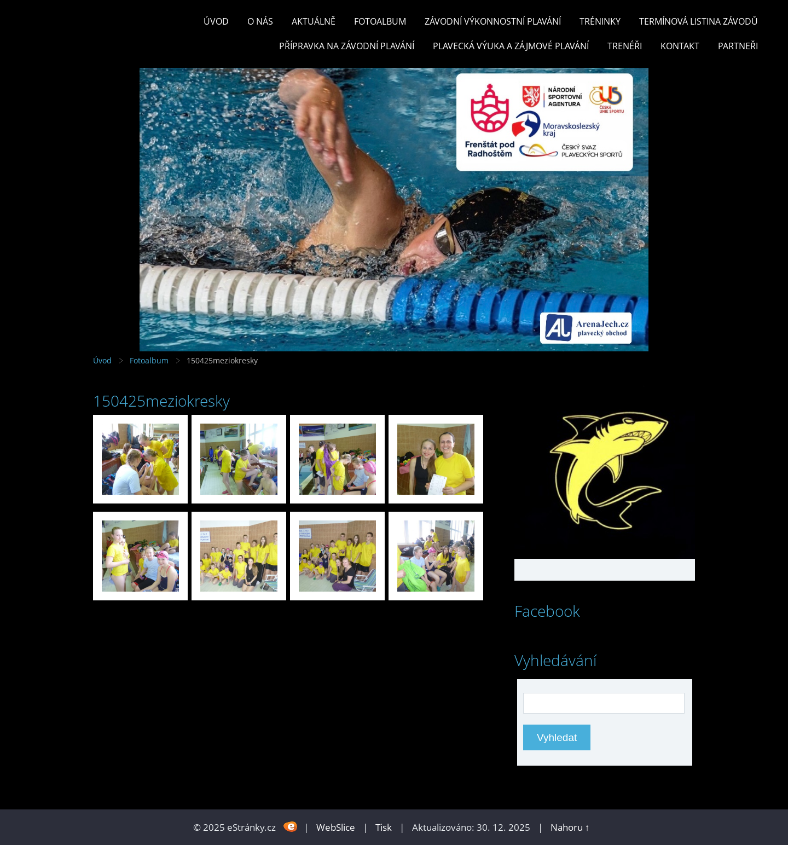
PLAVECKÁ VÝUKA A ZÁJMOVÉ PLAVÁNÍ (511, 46)
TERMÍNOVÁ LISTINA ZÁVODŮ (698, 21)
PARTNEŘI (738, 46)
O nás (260, 21)
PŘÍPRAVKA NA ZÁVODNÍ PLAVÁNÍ (346, 46)
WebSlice (335, 827)
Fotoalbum (380, 21)
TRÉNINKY (600, 21)
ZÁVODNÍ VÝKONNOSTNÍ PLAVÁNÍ (493, 21)
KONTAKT (679, 46)
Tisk (383, 827)
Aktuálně (313, 21)
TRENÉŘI (624, 46)
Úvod (216, 21)
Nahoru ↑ (570, 827)
